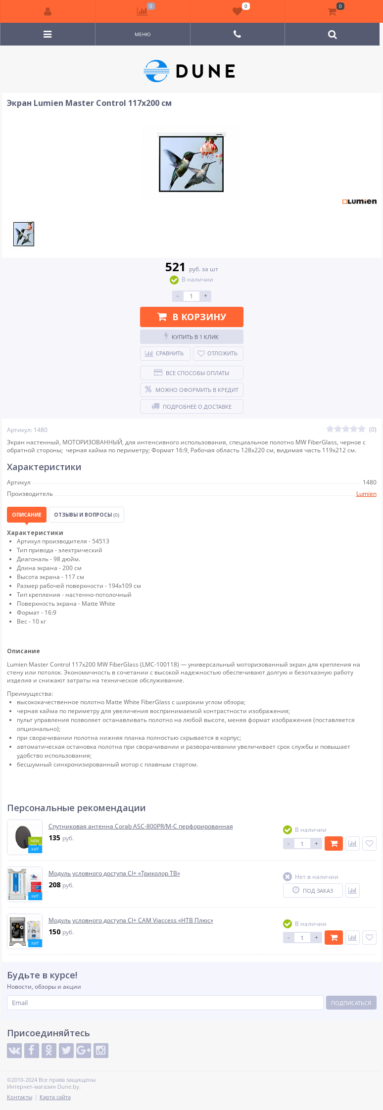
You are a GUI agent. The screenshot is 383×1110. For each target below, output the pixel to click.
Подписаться (351, 1003)
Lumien (366, 493)
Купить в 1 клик (191, 336)
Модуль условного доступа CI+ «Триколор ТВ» (114, 873)
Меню (143, 34)
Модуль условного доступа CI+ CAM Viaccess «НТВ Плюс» (130, 920)
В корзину (191, 317)
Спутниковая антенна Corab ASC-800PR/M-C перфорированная (140, 826)
